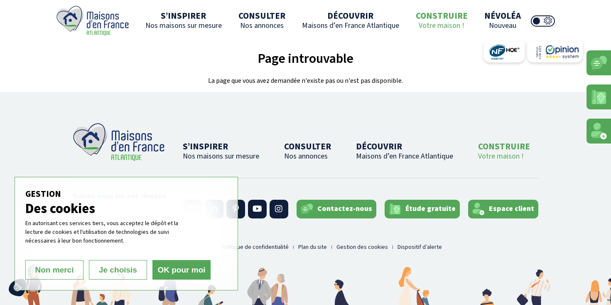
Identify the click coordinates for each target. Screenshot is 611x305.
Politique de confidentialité (255, 247)
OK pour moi (181, 269)
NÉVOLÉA (502, 20)
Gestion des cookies (362, 247)
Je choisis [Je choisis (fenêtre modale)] (118, 269)
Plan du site (312, 247)
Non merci (54, 269)
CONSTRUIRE (442, 20)
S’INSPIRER (183, 20)
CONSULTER (261, 20)
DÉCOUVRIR (350, 20)
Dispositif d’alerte (420, 247)
